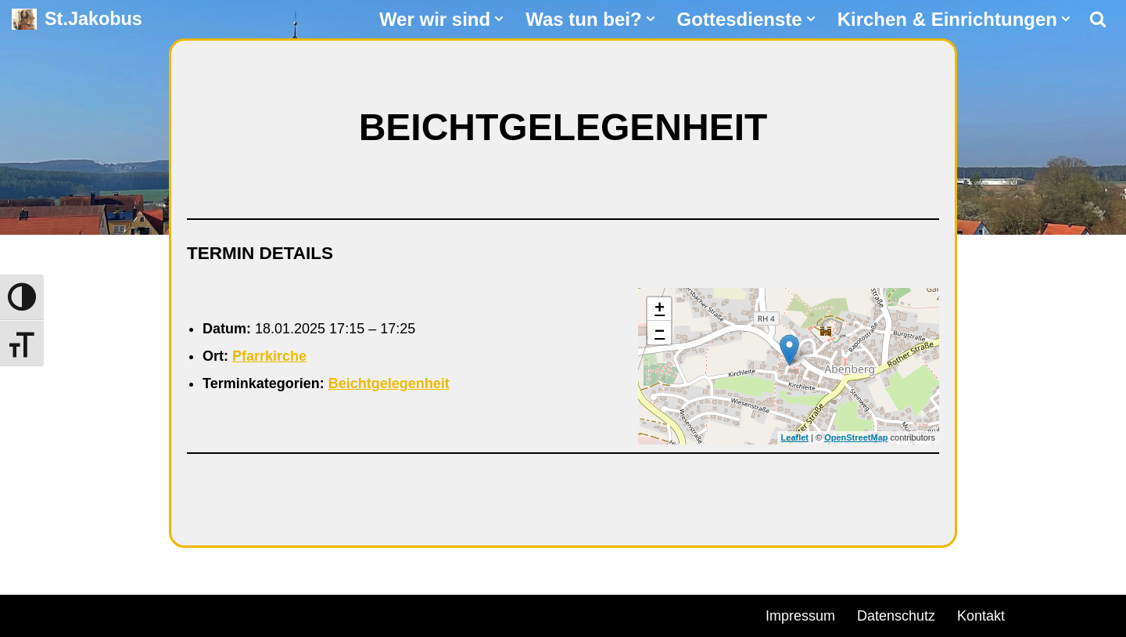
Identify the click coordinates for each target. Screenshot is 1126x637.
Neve (28, 613)
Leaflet (795, 437)
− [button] (659, 332)
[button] (499, 18)
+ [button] (659, 309)
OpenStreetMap (856, 437)
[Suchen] (1097, 18)
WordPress (189, 613)
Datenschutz (896, 616)
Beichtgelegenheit (389, 383)
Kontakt (981, 616)
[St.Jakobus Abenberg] (77, 19)
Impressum (800, 616)
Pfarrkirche (269, 356)
